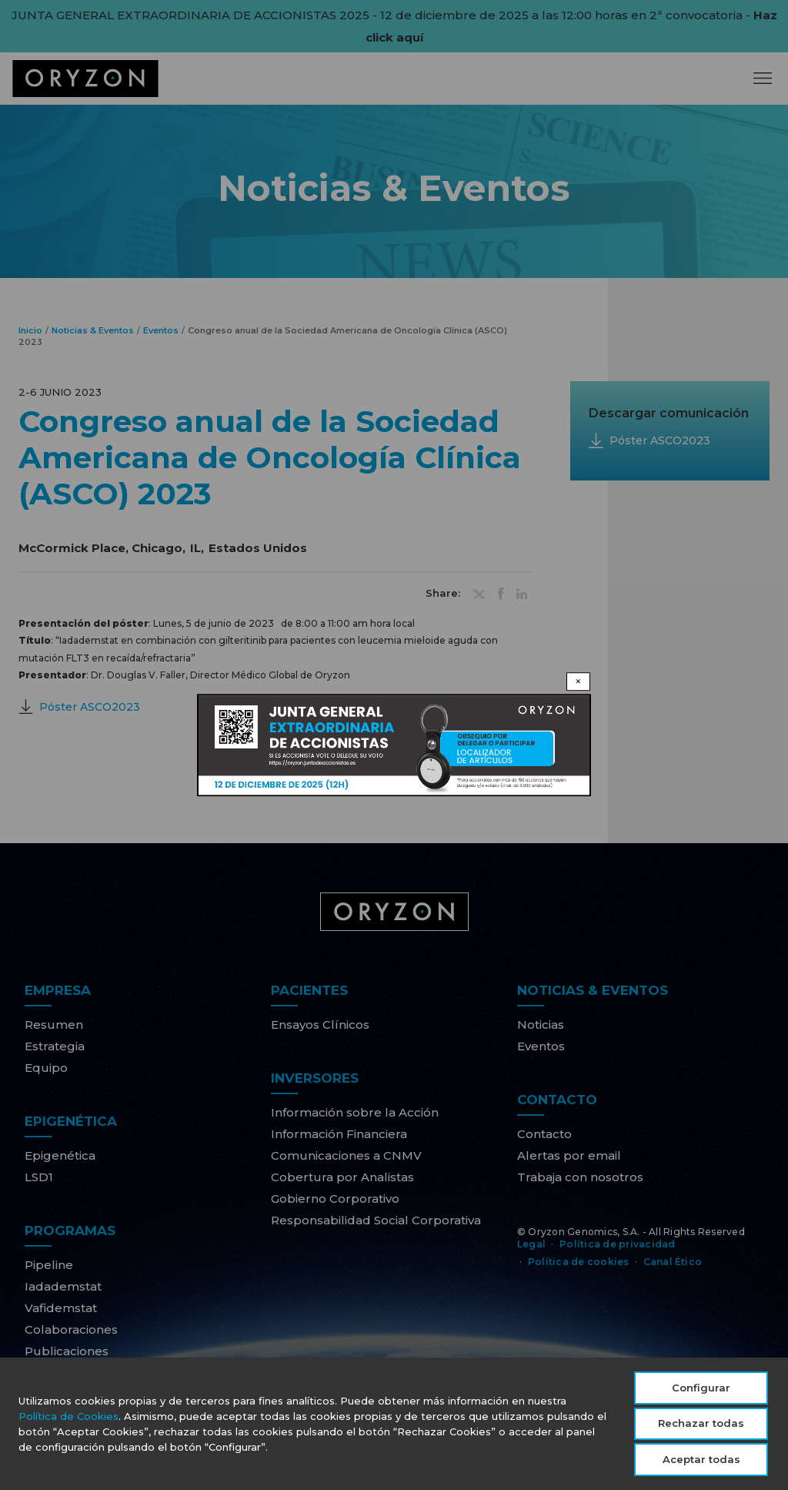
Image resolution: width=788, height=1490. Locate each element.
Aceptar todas (701, 1462)
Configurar (701, 1391)
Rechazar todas (701, 1426)
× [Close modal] (578, 681)
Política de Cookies (68, 1419)
